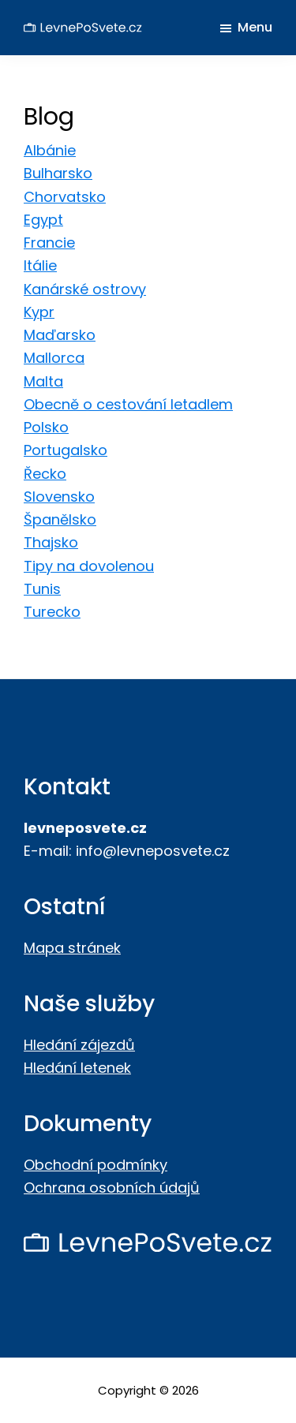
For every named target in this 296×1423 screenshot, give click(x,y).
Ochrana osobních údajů (112, 1187)
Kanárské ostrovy (85, 289)
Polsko (46, 427)
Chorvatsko (65, 197)
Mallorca (54, 358)
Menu (255, 27)
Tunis (42, 589)
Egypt (43, 220)
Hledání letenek (77, 1068)
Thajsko (51, 542)
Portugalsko (65, 450)
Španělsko (60, 519)
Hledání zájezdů (79, 1045)
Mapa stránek (72, 948)
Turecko (52, 612)
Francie (49, 242)
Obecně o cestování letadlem (128, 404)
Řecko (45, 474)
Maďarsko (60, 335)
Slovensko (59, 496)
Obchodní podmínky (95, 1165)
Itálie (40, 265)
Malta (43, 381)
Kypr (39, 312)
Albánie (50, 150)
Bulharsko (58, 173)
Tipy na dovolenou (89, 566)
